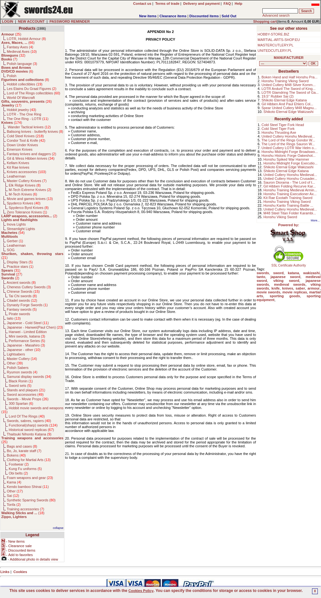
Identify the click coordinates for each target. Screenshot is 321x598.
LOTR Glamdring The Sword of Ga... (289, 92)
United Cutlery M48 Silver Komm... (288, 85)
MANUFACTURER (289, 58)
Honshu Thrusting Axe (278, 132)
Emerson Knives (19, 149)
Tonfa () (14, 504)
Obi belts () (18, 473)
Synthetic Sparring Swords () (31, 500)
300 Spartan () (21, 403)
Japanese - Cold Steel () (28, 323)
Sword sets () (20, 385)
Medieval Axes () (22, 51)
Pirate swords (19, 314)
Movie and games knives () (30, 199)
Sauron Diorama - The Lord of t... (289, 182)
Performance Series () (27, 341)
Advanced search (276, 15)
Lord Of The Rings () (27, 416)
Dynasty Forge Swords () (27, 305)
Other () (15, 363)
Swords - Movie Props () (27, 399)
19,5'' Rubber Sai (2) (277, 96)
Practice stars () (20, 266)
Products (27, 28)
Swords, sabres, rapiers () (29, 421)
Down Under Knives (22, 145)
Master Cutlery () (22, 359)
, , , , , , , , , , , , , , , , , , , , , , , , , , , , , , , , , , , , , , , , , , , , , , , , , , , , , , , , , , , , (283, 63)
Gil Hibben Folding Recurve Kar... (289, 186)
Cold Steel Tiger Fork (277, 129)
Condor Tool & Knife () (26, 140)
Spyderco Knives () (23, 203)
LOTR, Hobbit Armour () (26, 39)
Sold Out (229, 16)
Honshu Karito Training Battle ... (288, 205)
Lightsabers (16, 354)
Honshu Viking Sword (280, 217)
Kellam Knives (18, 163)
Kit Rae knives (18, 167)
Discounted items (204, 16)
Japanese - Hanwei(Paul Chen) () (35, 327)
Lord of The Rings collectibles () (33, 93)
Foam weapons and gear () (30, 478)
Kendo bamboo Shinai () (28, 487)
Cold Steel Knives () (25, 136)
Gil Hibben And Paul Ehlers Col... (287, 104)
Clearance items (173, 16)
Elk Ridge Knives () (25, 185)
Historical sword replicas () (31, 430)
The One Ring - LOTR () (27, 119)
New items (147, 16)
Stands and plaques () (26, 390)
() (11, 34)
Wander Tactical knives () (29, 127)
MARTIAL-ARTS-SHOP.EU (279, 40)
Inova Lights (16, 224)
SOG (10, 250)
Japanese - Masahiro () (26, 345)
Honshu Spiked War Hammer (286, 159)
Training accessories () (25, 509)
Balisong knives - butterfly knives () (35, 131)
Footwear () (19, 464)
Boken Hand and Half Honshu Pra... (289, 77)
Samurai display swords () (29, 377)
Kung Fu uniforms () (25, 469)
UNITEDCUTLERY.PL (275, 50)
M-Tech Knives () (23, 194)
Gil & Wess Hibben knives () (30, 158)
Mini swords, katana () (27, 336)
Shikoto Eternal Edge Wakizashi (288, 112)
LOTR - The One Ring (24, 114)
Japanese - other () (23, 350)
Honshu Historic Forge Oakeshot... (288, 155)
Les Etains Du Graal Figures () (31, 89)
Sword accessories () (25, 394)
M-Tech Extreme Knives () (30, 190)
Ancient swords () (21, 282)
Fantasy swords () (22, 309)
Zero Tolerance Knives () (27, 212)
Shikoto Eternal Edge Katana (284, 100)
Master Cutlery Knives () (26, 181)
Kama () (14, 482)
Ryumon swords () (22, 372)
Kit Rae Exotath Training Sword (287, 198)
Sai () (13, 496)
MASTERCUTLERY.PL (275, 45)
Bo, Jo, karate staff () (24, 451)
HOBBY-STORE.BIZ (273, 34)
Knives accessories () (26, 172)
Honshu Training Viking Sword (285, 81)
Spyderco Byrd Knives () (29, 208)
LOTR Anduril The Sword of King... (288, 89)
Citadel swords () (22, 300)
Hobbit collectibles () (24, 84)
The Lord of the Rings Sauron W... (288, 144)
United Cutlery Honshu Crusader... (290, 178)
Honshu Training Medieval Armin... (290, 190)
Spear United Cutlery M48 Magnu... (289, 108)
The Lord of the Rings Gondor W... (288, 140)
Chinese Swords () (23, 291)
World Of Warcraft (21, 98)
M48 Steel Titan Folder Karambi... (289, 213)
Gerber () (15, 241)
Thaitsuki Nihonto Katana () (29, 434)
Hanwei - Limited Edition (28, 332)
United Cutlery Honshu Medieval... (288, 136)
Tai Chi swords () (23, 296)
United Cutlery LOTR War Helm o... (289, 148)
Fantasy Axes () (20, 47)
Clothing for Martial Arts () (29, 460)
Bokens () (16, 455)
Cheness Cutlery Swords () (29, 287)
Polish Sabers (18, 368)
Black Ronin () (21, 381)
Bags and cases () (22, 446)
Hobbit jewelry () (21, 110)
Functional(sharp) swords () (33, 425)
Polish (11, 76)
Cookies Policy (140, 591)
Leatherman (16, 176)
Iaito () (14, 318)
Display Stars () (20, 262)
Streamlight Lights (21, 229)
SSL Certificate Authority (289, 264)
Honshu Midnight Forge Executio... (290, 163)
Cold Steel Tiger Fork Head (282, 125)
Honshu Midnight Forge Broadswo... (289, 152)
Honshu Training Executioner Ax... (290, 194)
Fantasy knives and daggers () (31, 154)
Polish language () (22, 64)
